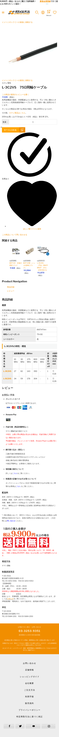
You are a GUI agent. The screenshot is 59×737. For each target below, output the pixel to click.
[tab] (29, 300)
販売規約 (29, 703)
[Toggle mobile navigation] (3, 12)
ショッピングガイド (29, 676)
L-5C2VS (7, 378)
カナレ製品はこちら (17, 113)
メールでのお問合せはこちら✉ (35, 4)
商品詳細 (10, 287)
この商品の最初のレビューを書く (15, 94)
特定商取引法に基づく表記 (29, 716)
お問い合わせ (29, 663)
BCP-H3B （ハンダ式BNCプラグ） (29, 265)
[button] (37, 12)
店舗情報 (29, 670)
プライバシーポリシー (29, 710)
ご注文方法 (29, 690)
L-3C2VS (7, 371)
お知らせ (10, 599)
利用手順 (29, 696)
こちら (14, 473)
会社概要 (29, 683)
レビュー (10, 291)
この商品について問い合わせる (14, 235)
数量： (5, 122)
